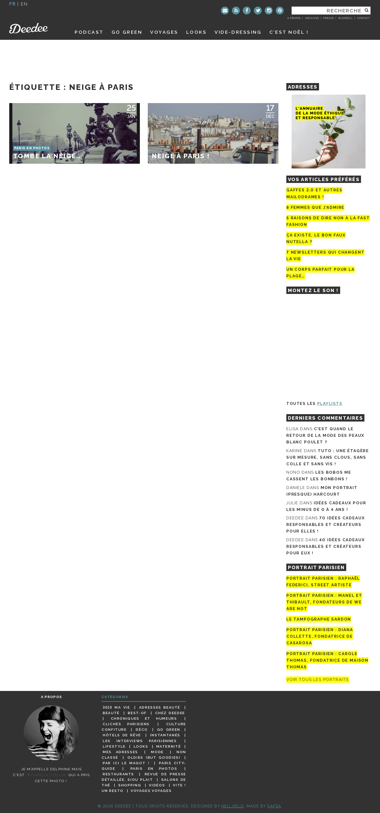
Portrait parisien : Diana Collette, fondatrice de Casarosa (319, 636)
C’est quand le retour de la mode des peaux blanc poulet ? (325, 435)
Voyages (164, 32)
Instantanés (165, 735)
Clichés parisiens (126, 724)
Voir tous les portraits (317, 679)
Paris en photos (153, 768)
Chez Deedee (170, 713)
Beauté (111, 713)
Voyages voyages (151, 790)
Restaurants (118, 774)
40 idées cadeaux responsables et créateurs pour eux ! (325, 546)
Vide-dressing (238, 32)
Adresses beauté (159, 707)
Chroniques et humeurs (144, 718)
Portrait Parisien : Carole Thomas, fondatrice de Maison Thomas (327, 660)
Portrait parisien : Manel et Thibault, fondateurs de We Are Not (324, 602)
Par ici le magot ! (126, 763)
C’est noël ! (289, 32)
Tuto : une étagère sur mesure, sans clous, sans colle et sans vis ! (327, 457)
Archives (312, 18)
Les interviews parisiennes (140, 741)
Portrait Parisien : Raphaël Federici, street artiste (323, 581)
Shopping (129, 785)
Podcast (89, 32)
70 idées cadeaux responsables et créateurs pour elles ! (325, 525)
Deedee (36, 28)
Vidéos (157, 785)
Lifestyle (114, 746)
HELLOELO (232, 806)
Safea (274, 806)
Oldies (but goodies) (153, 757)
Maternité (168, 746)
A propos (294, 18)
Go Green (168, 729)
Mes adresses (120, 752)
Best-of (137, 713)
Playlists (330, 403)
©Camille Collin (46, 775)
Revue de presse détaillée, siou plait (144, 777)
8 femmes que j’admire (315, 207)
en (24, 4)
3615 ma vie (116, 707)
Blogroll (345, 18)
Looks (196, 32)
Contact (363, 18)
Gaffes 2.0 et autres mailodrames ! (314, 193)
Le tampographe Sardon (318, 619)
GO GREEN (127, 32)
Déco (142, 729)
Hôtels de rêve (122, 735)
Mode (157, 752)
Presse (328, 18)
